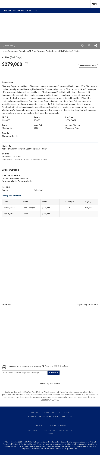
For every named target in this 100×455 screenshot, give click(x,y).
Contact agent (9, 45)
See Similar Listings (88, 65)
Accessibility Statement (41, 430)
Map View (81, 304)
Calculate (53, 372)
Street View (92, 304)
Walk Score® (55, 383)
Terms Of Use (40, 425)
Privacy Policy (58, 425)
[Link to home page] (3, 4)
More (94, 4)
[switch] (82, 45)
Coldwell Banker (40, 412)
